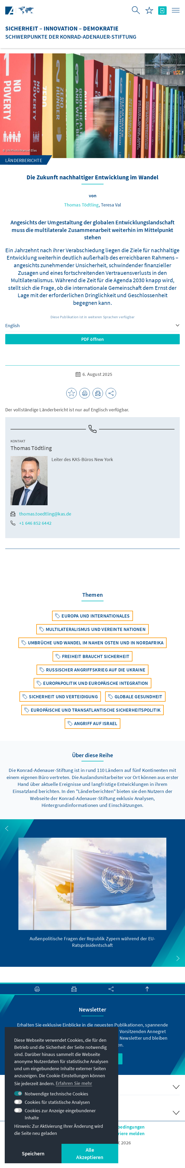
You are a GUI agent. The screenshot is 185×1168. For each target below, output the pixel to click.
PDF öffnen (92, 339)
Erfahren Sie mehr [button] (74, 1083)
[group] (92, 893)
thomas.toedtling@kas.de (41, 514)
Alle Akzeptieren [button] (89, 1153)
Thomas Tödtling (81, 205)
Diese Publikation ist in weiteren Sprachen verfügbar (92, 317)
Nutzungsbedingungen (121, 1127)
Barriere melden (128, 1133)
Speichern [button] (33, 1153)
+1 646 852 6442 (31, 523)
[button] (7, 828)
